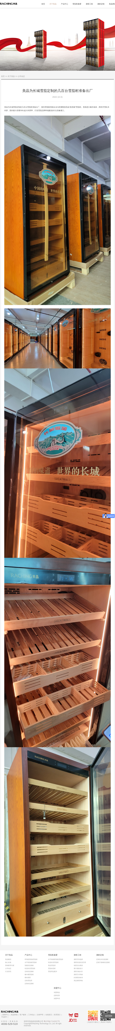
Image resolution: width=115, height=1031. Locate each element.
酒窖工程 (89, 4)
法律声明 (40, 1015)
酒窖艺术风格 (78, 974)
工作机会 (31, 1015)
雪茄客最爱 (76, 4)
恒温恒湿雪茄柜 (30, 968)
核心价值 (8, 962)
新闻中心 (5, 1015)
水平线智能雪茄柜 (31, 962)
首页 (43, 4)
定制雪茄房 (28, 980)
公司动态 (8, 968)
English (4, 1017)
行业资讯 (8, 971)
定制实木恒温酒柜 (102, 959)
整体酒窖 (28, 977)
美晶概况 (8, 959)
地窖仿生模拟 (78, 965)
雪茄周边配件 (52, 971)
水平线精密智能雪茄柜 (55, 959)
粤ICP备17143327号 (52, 1021)
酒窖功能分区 (78, 971)
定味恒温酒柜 (29, 971)
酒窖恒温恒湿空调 (80, 962)
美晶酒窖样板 (78, 980)
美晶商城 (14, 1015)
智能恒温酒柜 (29, 965)
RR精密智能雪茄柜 (31, 959)
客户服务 (23, 1015)
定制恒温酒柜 (29, 983)
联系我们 (57, 1015)
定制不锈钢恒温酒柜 (103, 962)
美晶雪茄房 (52, 965)
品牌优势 (57, 995)
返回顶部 (108, 1016)
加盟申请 (57, 998)
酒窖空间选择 (78, 959)
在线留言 (48, 1015)
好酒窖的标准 (78, 977)
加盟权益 (57, 992)
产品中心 (64, 4)
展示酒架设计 (78, 968)
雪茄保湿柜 (52, 968)
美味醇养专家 (9, 965)
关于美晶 (52, 4)
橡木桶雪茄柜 (29, 974)
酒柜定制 (100, 4)
